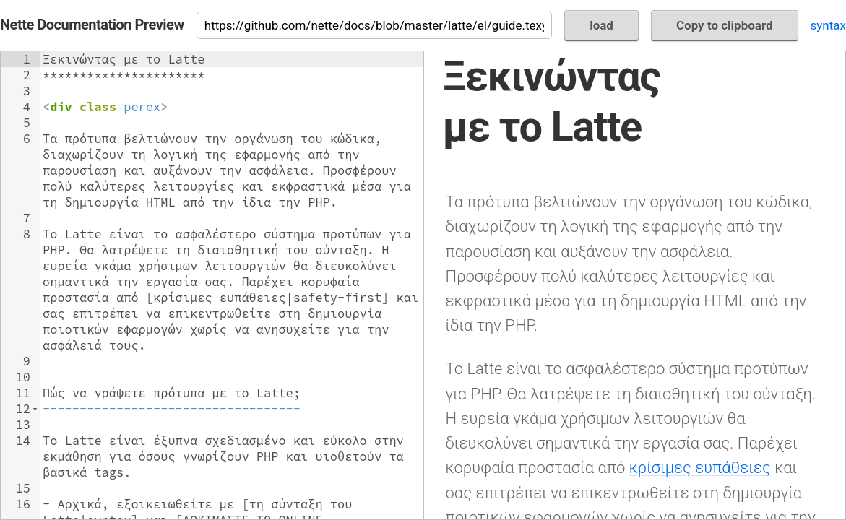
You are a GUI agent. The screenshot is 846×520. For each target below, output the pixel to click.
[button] (35, 409)
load (601, 25)
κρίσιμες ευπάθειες (700, 467)
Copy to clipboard (724, 25)
